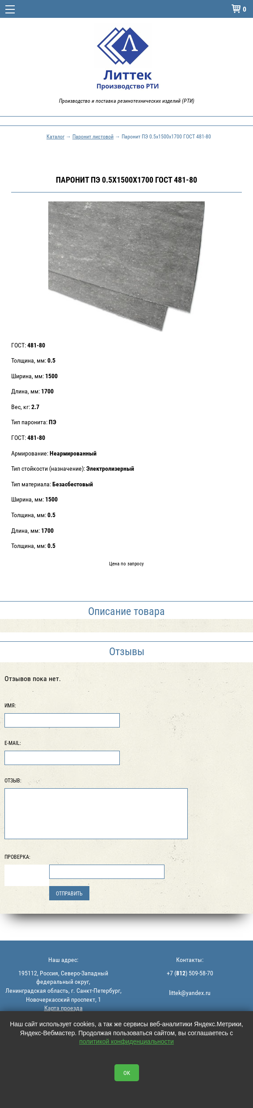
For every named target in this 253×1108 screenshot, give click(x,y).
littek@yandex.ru (190, 992)
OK (126, 1073)
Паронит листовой (93, 136)
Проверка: (17, 856)
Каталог (55, 136)
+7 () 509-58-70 (190, 973)
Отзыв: (12, 780)
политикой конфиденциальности (126, 1041)
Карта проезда (63, 1007)
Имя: (10, 705)
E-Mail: (12, 742)
